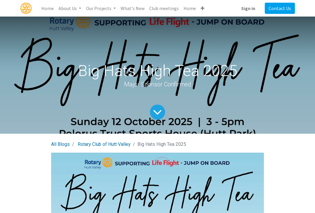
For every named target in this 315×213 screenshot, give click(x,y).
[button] (202, 8)
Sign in (248, 8)
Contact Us (280, 8)
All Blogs (60, 144)
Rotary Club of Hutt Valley (104, 144)
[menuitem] (47, 8)
